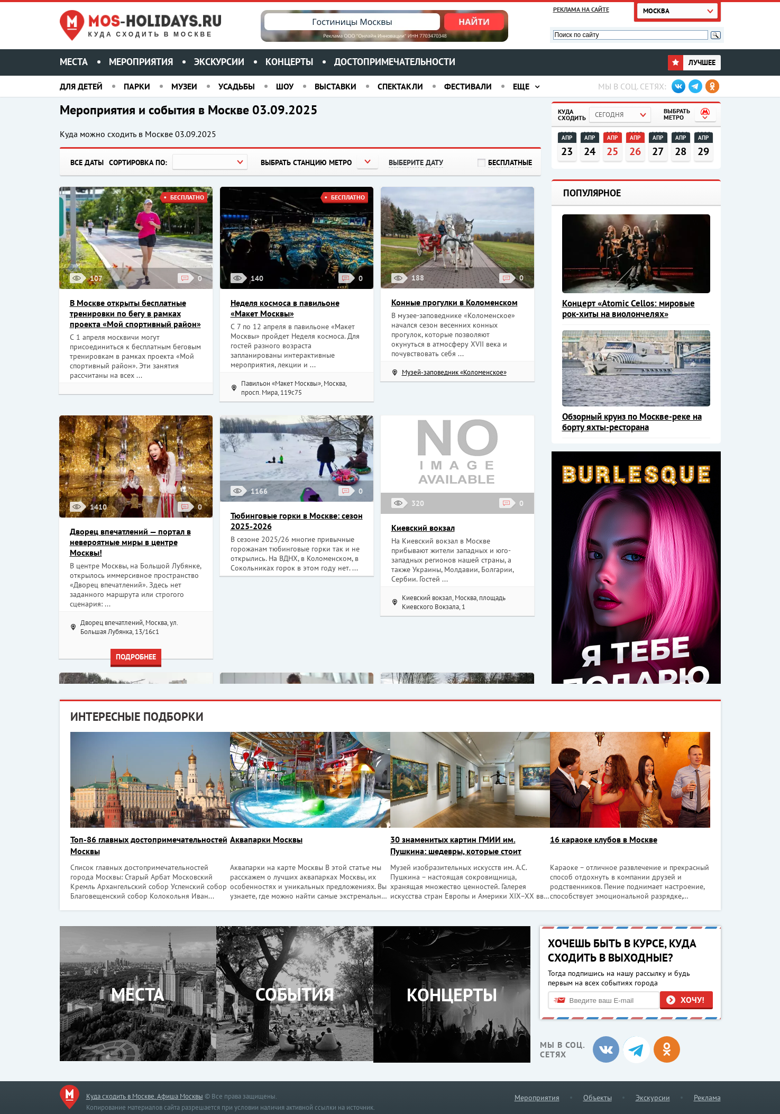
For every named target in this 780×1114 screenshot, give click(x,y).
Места (74, 62)
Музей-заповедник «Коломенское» (454, 372)
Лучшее (691, 62)
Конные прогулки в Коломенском (454, 302)
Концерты (289, 62)
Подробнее (136, 657)
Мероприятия (141, 62)
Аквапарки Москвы (268, 839)
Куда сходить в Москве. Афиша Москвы (144, 1094)
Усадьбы (236, 86)
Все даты (87, 162)
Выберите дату (416, 162)
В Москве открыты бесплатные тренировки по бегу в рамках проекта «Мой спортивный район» (135, 313)
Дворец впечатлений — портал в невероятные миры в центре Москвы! (130, 542)
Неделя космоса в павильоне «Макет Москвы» (285, 308)
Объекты (597, 1096)
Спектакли (400, 86)
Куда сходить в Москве (150, 35)
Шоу (284, 86)
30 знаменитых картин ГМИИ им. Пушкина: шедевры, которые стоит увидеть (460, 845)
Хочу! (692, 998)
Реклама (707, 1096)
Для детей (81, 86)
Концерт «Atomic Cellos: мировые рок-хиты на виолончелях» (628, 308)
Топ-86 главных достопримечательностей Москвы (134, 845)
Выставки (335, 86)
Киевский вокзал (423, 527)
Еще (521, 86)
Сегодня (609, 114)
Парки (137, 86)
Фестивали (468, 86)
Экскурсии (219, 62)
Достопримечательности (394, 62)
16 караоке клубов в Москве (610, 839)
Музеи (184, 86)
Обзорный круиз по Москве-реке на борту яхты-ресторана (632, 422)
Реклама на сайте (581, 9)
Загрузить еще (300, 210)
